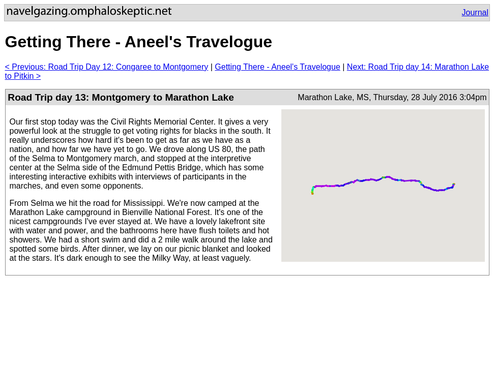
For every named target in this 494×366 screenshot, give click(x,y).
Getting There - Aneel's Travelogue (277, 67)
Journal (475, 12)
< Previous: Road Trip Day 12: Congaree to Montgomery (107, 67)
